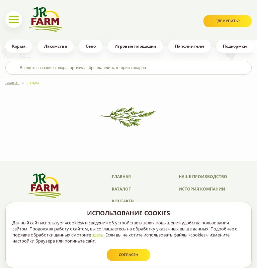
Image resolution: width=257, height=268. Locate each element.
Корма (18, 46)
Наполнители (189, 46)
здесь (97, 235)
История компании (202, 189)
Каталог (121, 189)
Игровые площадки (135, 46)
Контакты (123, 201)
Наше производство (203, 176)
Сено (91, 46)
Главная (12, 83)
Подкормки (235, 46)
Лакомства (55, 46)
